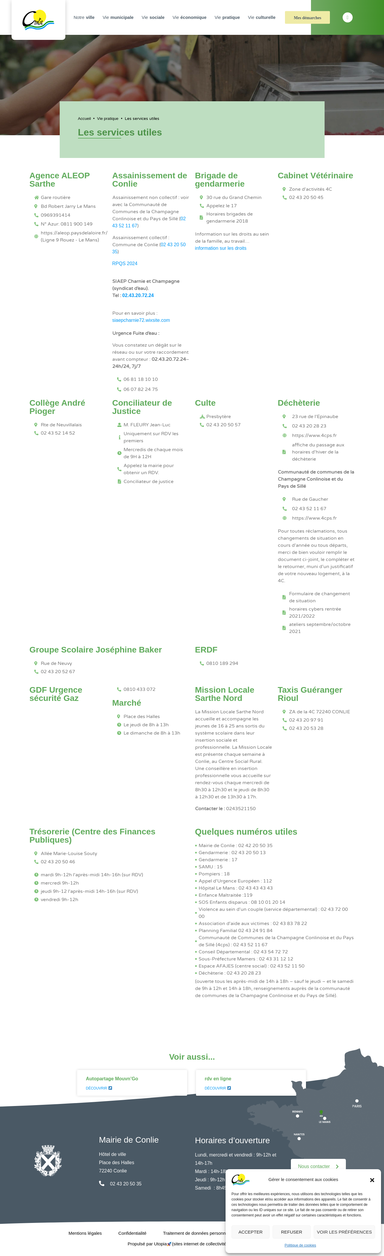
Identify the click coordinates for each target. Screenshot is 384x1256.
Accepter (251, 1231)
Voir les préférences (344, 1231)
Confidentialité (132, 1233)
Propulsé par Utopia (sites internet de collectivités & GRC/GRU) (192, 1243)
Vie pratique (107, 118)
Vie (119, 17)
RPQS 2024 (124, 263)
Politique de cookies (300, 1245)
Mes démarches (307, 18)
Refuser (291, 1231)
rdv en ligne (218, 1078)
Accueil (84, 118)
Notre (85, 17)
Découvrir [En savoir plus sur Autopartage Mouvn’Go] (99, 1088)
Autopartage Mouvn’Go (112, 1078)
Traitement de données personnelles (199, 1233)
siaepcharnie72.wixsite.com (141, 320)
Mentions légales (85, 1233)
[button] (372, 1179)
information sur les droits (221, 248)
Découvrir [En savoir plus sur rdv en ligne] (218, 1088)
